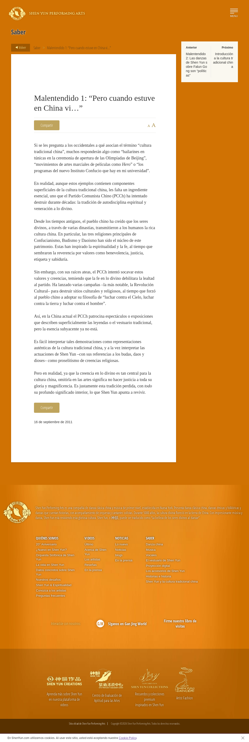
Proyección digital (158, 566)
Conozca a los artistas (51, 590)
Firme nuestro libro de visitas (180, 623)
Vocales (151, 555)
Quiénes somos (47, 538)
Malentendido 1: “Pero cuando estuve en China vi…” (79, 47)
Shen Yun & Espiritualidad (53, 585)
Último (88, 544)
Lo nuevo (121, 544)
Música (151, 549)
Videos (89, 538)
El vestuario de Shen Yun (163, 560)
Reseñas (90, 565)
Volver (19, 47)
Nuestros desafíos (48, 579)
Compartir (47, 125)
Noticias (121, 538)
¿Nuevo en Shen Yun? (51, 549)
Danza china (154, 544)
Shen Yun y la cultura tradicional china (172, 581)
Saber (37, 47)
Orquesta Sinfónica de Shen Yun (55, 557)
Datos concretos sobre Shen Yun (55, 572)
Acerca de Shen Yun (95, 552)
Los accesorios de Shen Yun (165, 571)
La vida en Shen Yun (50, 565)
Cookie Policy (127, 738)
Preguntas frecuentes (50, 595)
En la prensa (93, 570)
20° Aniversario (46, 544)
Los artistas (92, 559)
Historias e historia (158, 576)
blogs (118, 555)
